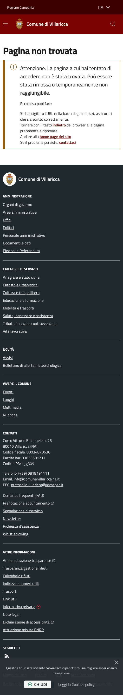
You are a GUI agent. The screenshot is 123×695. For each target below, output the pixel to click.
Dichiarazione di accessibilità (28, 621)
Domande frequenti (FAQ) (23, 495)
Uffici (7, 220)
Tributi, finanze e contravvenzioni (30, 323)
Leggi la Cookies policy (76, 684)
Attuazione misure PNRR (23, 630)
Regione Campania (20, 7)
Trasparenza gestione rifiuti (25, 568)
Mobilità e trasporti (18, 308)
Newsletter (12, 518)
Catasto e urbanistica (20, 285)
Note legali (11, 614)
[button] (113, 24)
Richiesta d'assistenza (21, 526)
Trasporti (10, 591)
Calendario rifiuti (16, 576)
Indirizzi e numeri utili (21, 583)
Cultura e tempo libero (21, 292)
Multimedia (12, 407)
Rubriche (10, 415)
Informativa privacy (19, 607)
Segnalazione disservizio (23, 511)
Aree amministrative (20, 212)
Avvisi (8, 358)
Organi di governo (17, 204)
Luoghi (8, 399)
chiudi (37, 684)
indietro (59, 125)
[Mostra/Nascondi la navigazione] (5, 23)
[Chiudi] (116, 662)
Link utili (10, 599)
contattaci (67, 142)
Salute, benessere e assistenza (28, 316)
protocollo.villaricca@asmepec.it (37, 485)
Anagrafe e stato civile (21, 277)
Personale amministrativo (24, 235)
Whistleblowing (15, 534)
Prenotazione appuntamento (28, 502)
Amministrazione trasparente (29, 560)
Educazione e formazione (23, 300)
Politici (8, 227)
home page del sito (55, 136)
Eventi (8, 392)
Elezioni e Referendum (21, 251)
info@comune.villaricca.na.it (37, 479)
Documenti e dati (17, 243)
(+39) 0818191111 (33, 473)
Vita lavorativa (15, 331)
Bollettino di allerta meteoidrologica (32, 365)
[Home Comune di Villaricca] (41, 24)
